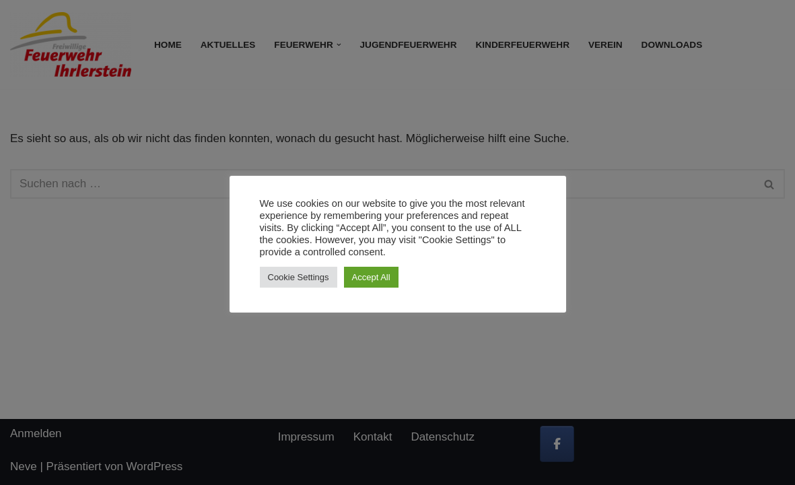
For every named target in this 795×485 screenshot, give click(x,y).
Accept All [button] (371, 277)
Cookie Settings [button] (298, 277)
